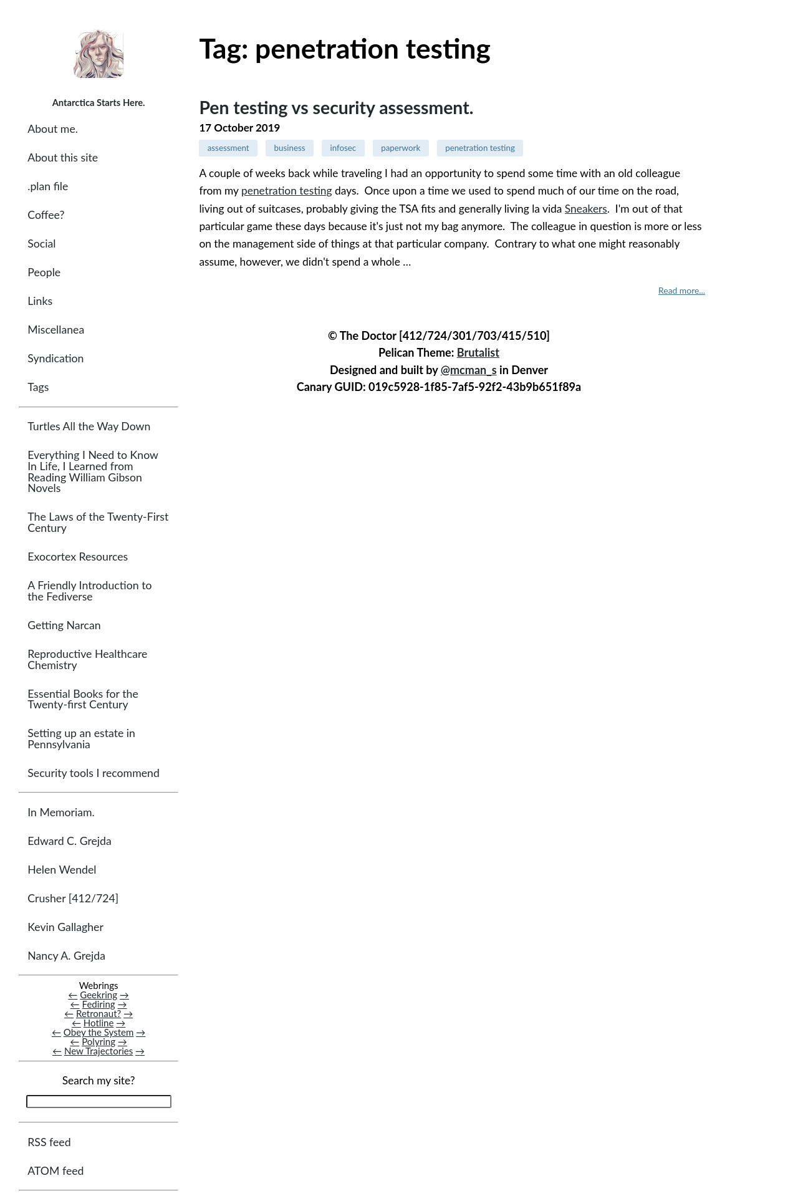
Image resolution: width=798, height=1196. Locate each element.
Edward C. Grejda (69, 840)
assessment (228, 148)
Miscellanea (55, 330)
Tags (38, 387)
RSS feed (48, 1142)
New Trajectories (98, 1051)
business (289, 148)
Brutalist (478, 352)
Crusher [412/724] (72, 898)
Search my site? (98, 1080)
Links (39, 301)
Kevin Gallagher (65, 927)
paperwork (400, 148)
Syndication (55, 358)
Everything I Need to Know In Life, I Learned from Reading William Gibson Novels (92, 472)
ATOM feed (55, 1170)
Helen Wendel (61, 869)
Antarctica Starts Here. (98, 102)
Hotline (99, 1023)
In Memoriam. (60, 812)
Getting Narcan (63, 625)
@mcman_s (469, 370)
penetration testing (480, 148)
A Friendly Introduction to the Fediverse (89, 591)
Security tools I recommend (93, 772)
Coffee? (45, 215)
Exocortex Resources (77, 557)
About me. (52, 128)
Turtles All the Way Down (88, 426)
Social (41, 244)
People (43, 272)
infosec (343, 148)
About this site (62, 157)
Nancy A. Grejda (66, 956)
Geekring (98, 994)
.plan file (47, 186)
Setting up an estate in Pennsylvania (81, 739)
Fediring (98, 1004)
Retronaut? (98, 1014)
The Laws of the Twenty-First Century (97, 523)
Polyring (98, 1042)
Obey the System (99, 1032)
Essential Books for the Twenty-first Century (82, 699)
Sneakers (586, 208)
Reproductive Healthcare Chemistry (87, 659)
